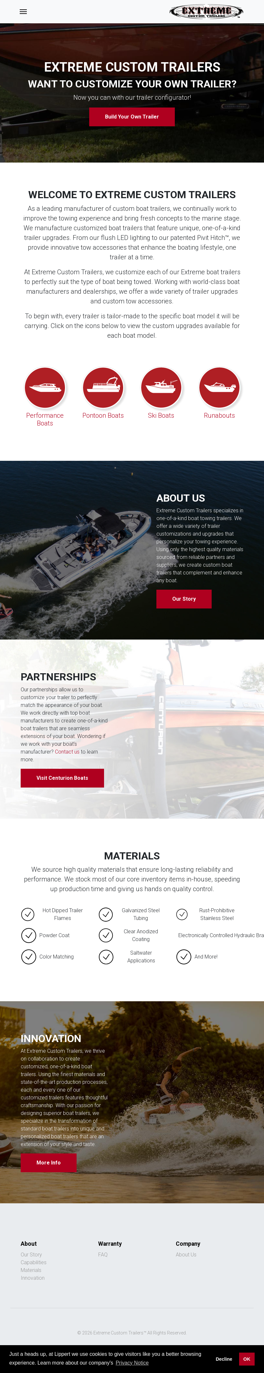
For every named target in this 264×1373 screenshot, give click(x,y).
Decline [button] (224, 1359)
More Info (49, 1163)
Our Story (184, 599)
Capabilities (34, 1262)
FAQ (103, 1255)
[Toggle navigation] (23, 11)
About (29, 1244)
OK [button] (246, 1359)
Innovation (33, 1278)
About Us (186, 1255)
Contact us (67, 752)
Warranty (110, 1244)
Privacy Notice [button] (132, 1363)
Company (188, 1244)
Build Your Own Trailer (132, 117)
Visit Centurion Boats (62, 778)
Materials (31, 1270)
